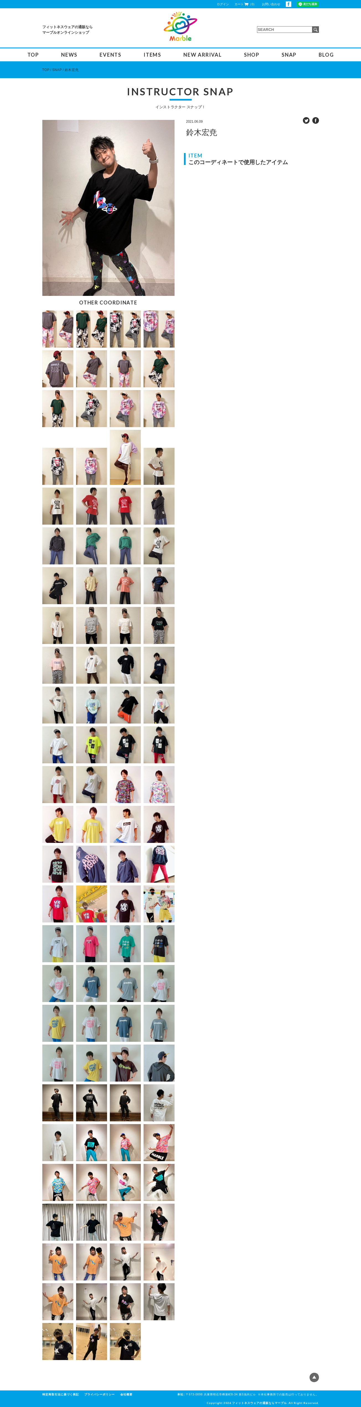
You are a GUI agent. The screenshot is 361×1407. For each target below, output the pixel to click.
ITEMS (152, 55)
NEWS (69, 55)
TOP (33, 55)
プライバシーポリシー (99, 1394)
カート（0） (245, 4)
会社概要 (126, 1394)
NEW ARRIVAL (202, 55)
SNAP (289, 55)
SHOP (251, 55)
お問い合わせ (271, 4)
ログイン (223, 4)
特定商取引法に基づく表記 (60, 1394)
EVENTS (110, 55)
